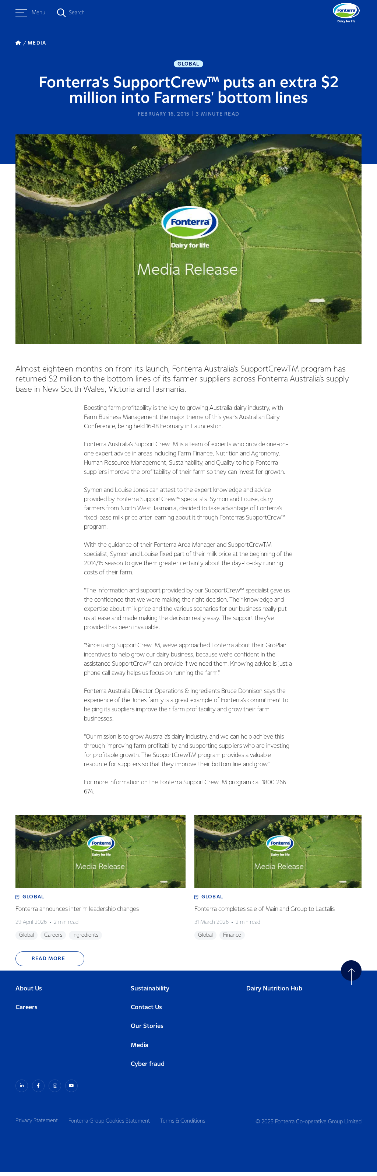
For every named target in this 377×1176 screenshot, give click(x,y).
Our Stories (147, 1031)
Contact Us (146, 1012)
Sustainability (150, 993)
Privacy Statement (36, 1124)
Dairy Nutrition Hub (274, 993)
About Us (28, 993)
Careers (26, 1012)
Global (188, 64)
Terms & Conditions (188, 1124)
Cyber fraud (148, 1069)
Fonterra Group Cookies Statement (111, 1124)
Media (139, 1050)
